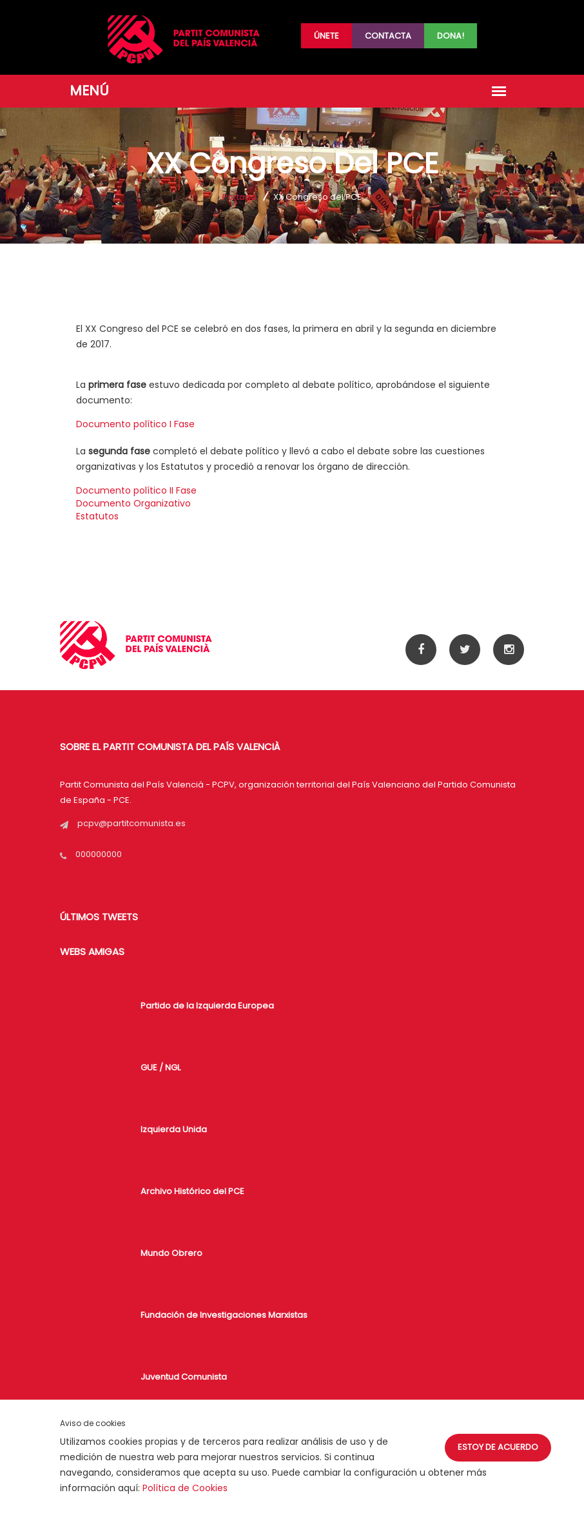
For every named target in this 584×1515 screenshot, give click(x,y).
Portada (239, 197)
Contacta (388, 36)
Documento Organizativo (133, 503)
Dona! (450, 36)
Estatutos (97, 516)
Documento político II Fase (136, 490)
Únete (326, 36)
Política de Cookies (185, 1487)
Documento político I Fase (135, 424)
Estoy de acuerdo (498, 1447)
